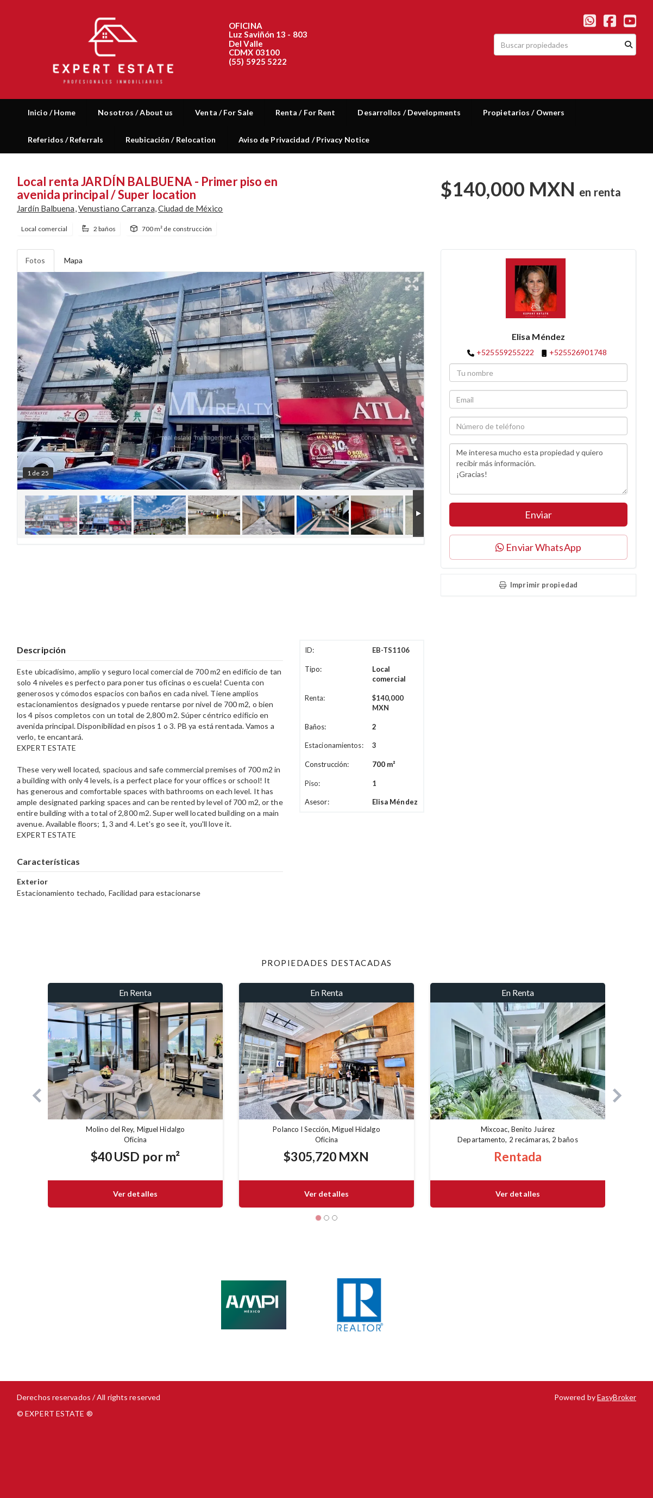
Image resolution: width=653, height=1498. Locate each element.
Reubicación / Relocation (170, 139)
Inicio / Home (52, 112)
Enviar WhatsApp (538, 547)
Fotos (36, 260)
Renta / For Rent (305, 112)
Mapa (73, 260)
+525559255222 (505, 352)
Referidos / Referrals (65, 139)
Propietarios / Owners (523, 112)
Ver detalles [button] (135, 1193)
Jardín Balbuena (46, 208)
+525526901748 (578, 352)
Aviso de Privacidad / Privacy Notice (304, 139)
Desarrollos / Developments (409, 112)
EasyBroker (616, 1397)
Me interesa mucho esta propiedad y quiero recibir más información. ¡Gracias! (538, 468)
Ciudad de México (190, 208)
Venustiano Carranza (116, 208)
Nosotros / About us (135, 112)
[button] (32, 1095)
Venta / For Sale (224, 112)
